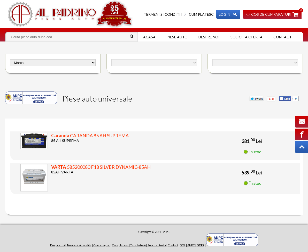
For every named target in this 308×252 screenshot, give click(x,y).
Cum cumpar (101, 245)
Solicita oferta (246, 37)
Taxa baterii (138, 245)
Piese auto (177, 37)
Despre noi (209, 37)
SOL (183, 245)
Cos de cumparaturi (271, 14)
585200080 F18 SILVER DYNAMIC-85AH (101, 167)
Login (224, 14)
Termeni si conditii (163, 14)
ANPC (191, 245)
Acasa (149, 37)
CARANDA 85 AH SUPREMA (90, 135)
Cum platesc (201, 14)
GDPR (200, 245)
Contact (282, 37)
